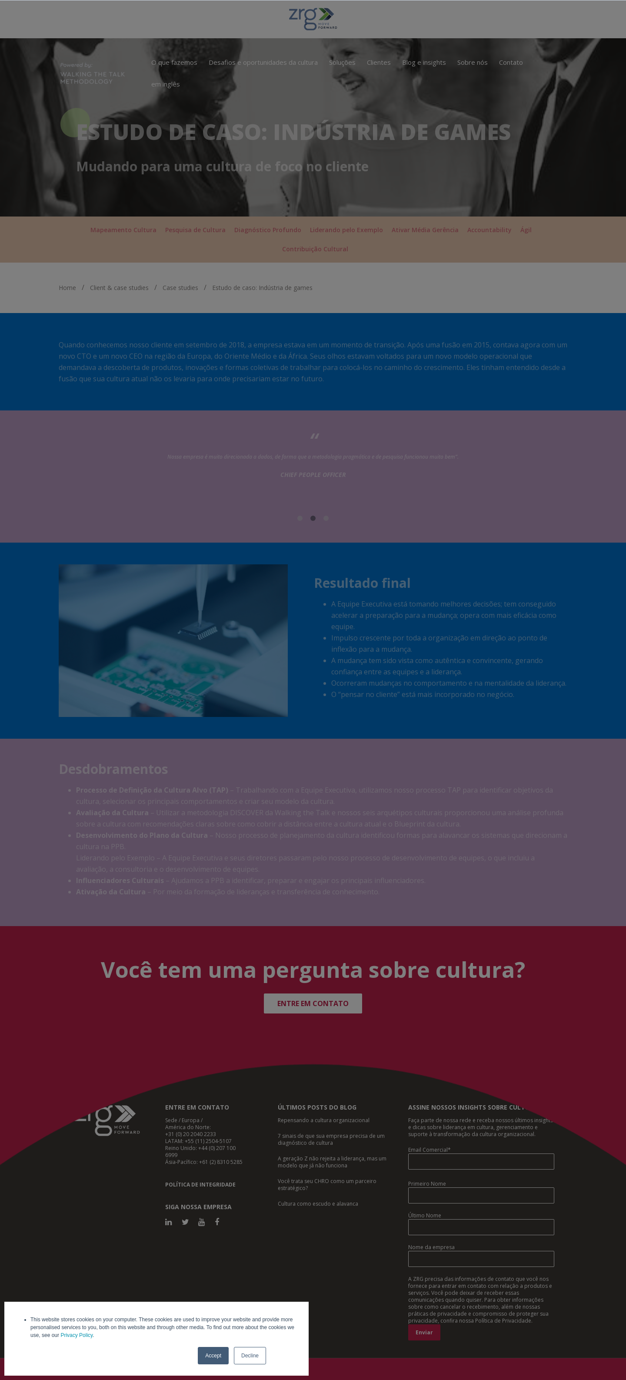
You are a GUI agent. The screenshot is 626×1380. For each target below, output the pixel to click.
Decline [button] (250, 1356)
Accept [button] (213, 1356)
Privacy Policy (76, 1335)
